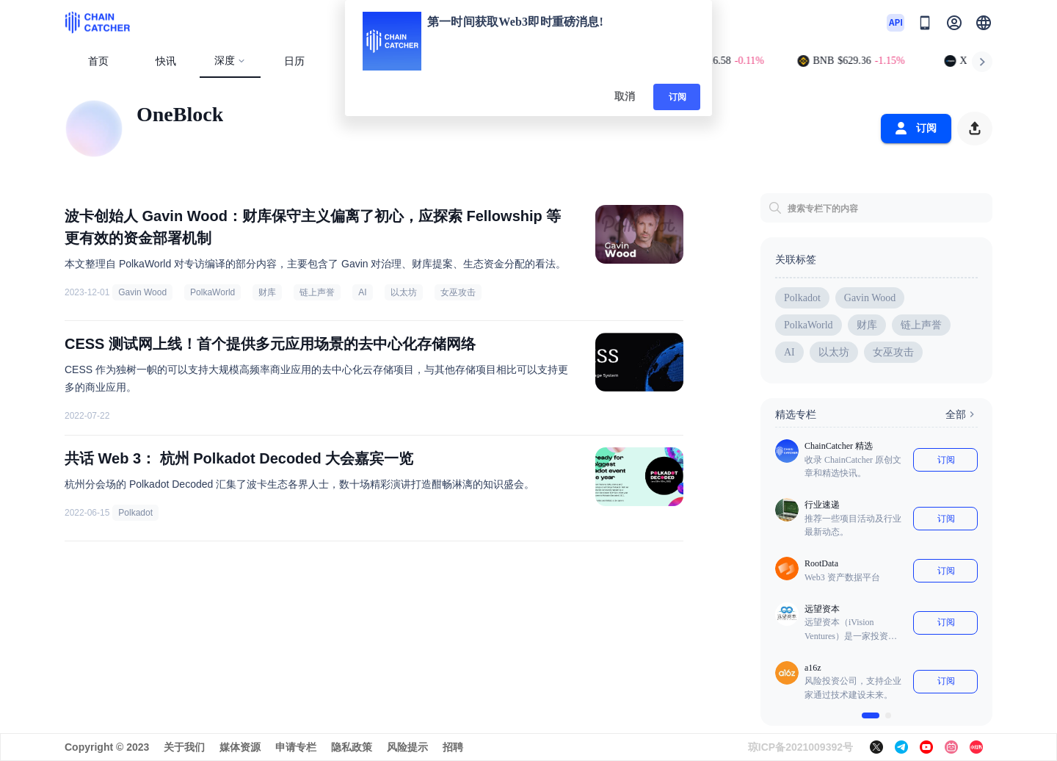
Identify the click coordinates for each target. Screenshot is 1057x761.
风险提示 (407, 747)
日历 (294, 61)
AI (362, 292)
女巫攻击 (458, 292)
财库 (267, 292)
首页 (98, 61)
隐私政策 (351, 747)
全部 (961, 414)
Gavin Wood (142, 292)
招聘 (453, 747)
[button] (983, 23)
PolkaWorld (212, 292)
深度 (230, 60)
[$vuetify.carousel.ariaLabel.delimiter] (870, 715)
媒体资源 (240, 747)
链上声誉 (317, 292)
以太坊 (404, 292)
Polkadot (135, 513)
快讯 (166, 61)
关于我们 (184, 747)
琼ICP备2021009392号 (800, 747)
